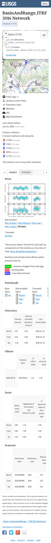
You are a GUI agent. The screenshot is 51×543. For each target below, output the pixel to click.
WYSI (10, 152)
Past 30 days (10, 223)
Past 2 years (10, 226)
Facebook (4, 532)
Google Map (11, 55)
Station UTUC (10, 23)
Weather (8, 108)
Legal (38, 540)
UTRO (11, 140)
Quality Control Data (14, 100)
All (9, 295)
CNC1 (10, 144)
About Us (21, 540)
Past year (36, 223)
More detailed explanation (23, 251)
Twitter (11, 532)
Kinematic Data (11, 104)
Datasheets (12, 117)
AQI (6, 112)
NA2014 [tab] (13, 172)
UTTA (11, 156)
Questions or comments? (12, 527)
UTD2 (10, 148)
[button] (35, 68)
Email (24, 532)
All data (22, 226)
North (22, 295)
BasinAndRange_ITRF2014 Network (24, 16)
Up (20, 302)
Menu (45, 3)
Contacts (30, 540)
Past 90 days (24, 223)
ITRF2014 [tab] (25, 172)
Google (18, 532)
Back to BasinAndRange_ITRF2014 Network (25, 521)
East (21, 299)
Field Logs (10, 96)
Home (13, 540)
